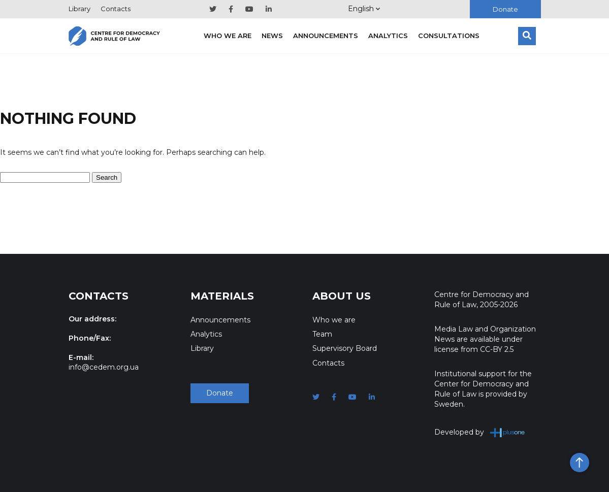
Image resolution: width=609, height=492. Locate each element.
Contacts (116, 9)
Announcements (325, 35)
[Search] (527, 36)
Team (322, 334)
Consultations (448, 35)
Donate (505, 9)
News (272, 35)
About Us (341, 296)
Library (79, 9)
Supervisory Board (344, 348)
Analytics (388, 35)
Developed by (479, 432)
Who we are (227, 35)
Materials (222, 296)
